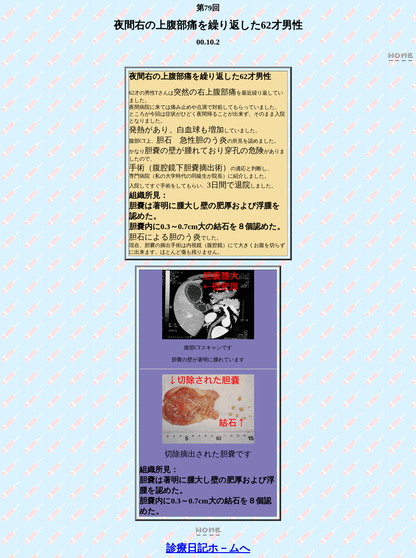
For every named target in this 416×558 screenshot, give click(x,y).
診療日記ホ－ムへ (208, 548)
